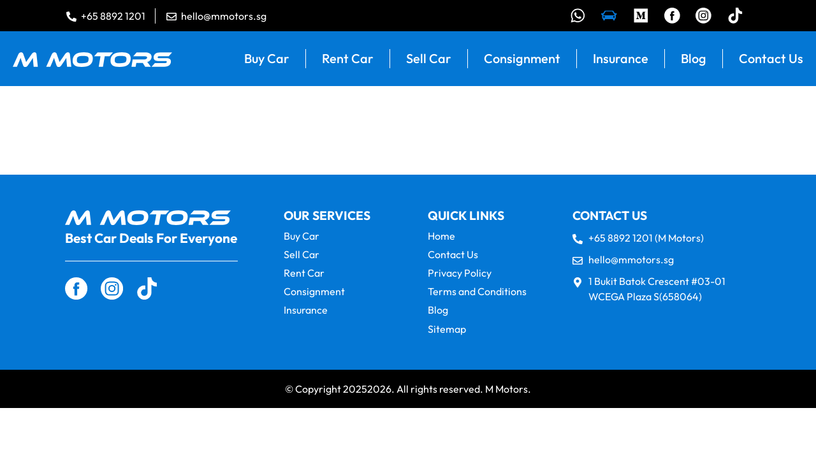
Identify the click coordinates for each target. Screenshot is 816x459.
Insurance (620, 59)
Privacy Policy (460, 274)
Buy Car (266, 59)
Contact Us (771, 59)
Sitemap (447, 329)
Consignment (522, 59)
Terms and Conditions (477, 292)
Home (441, 236)
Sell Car (428, 59)
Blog (693, 59)
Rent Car (348, 59)
